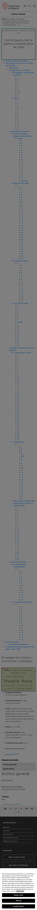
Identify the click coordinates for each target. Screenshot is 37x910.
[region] (18, 889)
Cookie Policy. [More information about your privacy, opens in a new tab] (20, 891)
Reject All (18, 900)
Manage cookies (18, 895)
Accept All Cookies (18, 906)
